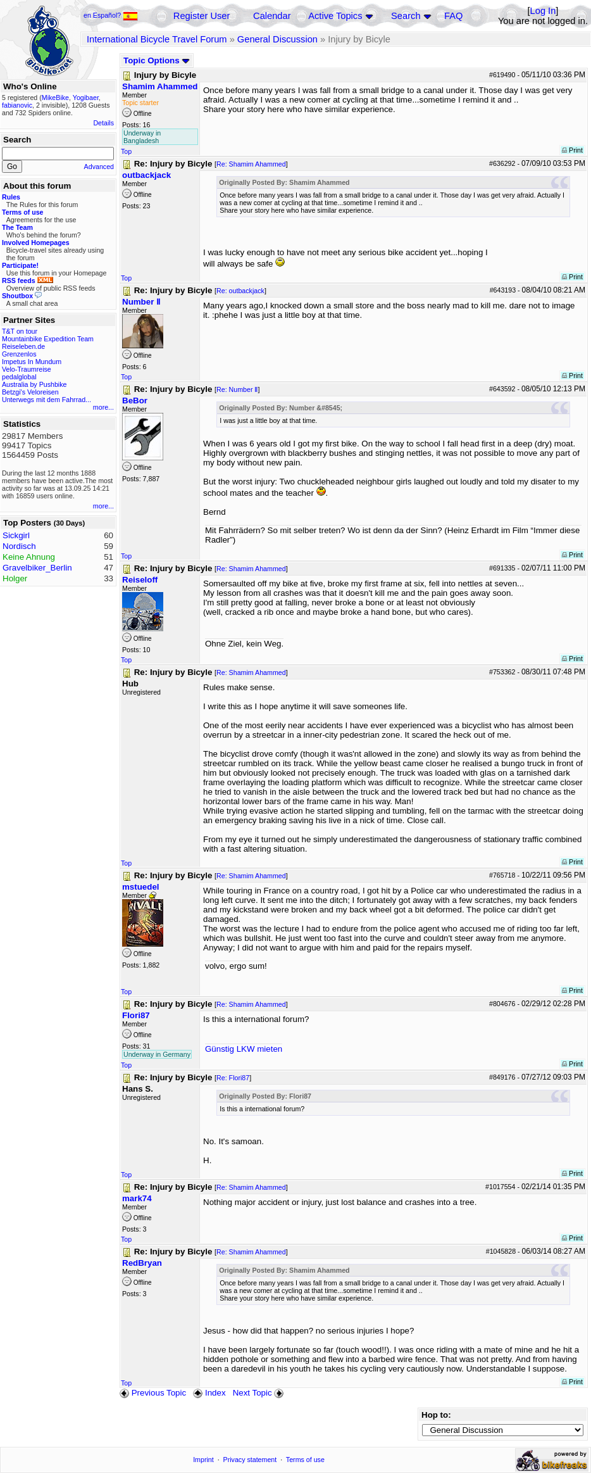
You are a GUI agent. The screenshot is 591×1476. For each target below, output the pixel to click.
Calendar (271, 16)
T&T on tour (19, 331)
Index (209, 1392)
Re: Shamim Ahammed (251, 164)
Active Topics (335, 16)
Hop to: (436, 1415)
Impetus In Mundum (31, 361)
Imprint (203, 1459)
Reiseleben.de (23, 346)
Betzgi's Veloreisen (30, 392)
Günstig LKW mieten (243, 1049)
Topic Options (156, 60)
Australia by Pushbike (34, 384)
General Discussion (277, 39)
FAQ (453, 16)
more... (103, 407)
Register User (201, 16)
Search (405, 16)
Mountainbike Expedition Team (48, 339)
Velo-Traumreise (26, 369)
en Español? (111, 15)
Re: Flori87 (232, 1078)
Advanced (99, 166)
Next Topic (259, 1392)
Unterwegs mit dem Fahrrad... (46, 399)
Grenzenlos (19, 354)
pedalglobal (19, 377)
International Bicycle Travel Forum (157, 39)
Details (103, 123)
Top (126, 151)
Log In (543, 11)
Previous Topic (153, 1392)
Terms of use (305, 1459)
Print (572, 150)
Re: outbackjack (240, 290)
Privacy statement (250, 1459)
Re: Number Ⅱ (237, 389)
